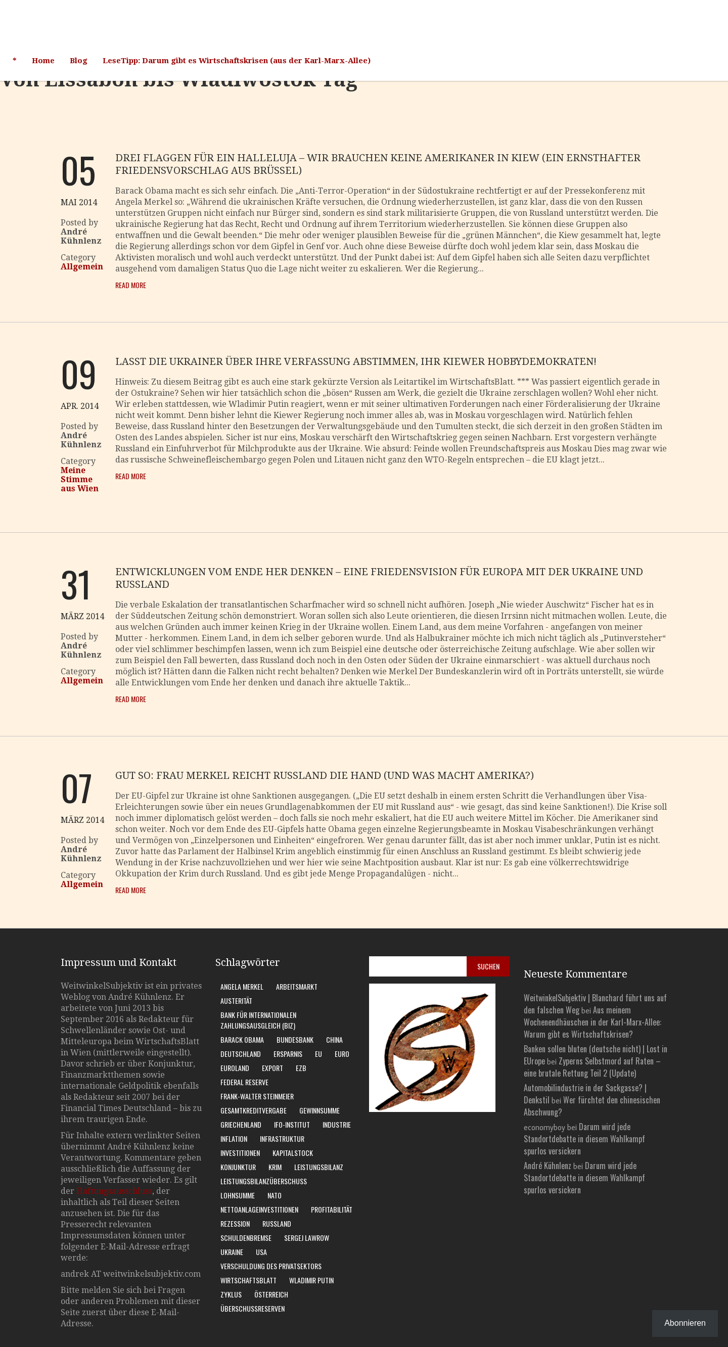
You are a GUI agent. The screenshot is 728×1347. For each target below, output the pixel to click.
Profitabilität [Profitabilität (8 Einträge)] (331, 1209)
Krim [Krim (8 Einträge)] (275, 1167)
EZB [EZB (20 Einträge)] (301, 1067)
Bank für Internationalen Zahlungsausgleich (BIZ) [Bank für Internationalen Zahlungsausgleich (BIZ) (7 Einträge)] (258, 1020)
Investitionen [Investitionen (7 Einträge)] (240, 1152)
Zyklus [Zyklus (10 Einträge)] (231, 1294)
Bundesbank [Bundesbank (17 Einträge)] (295, 1039)
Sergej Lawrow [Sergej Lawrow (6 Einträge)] (306, 1237)
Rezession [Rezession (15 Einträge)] (235, 1223)
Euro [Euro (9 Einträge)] (342, 1053)
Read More (130, 285)
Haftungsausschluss (114, 1191)
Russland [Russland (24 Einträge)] (276, 1223)
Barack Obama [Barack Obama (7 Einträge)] (242, 1039)
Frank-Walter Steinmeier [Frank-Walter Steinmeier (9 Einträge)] (257, 1096)
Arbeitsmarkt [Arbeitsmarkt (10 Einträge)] (296, 986)
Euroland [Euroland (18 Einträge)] (234, 1067)
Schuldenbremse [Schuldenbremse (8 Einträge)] (245, 1237)
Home (43, 60)
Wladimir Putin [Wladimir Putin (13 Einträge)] (311, 1280)
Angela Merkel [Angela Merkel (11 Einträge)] (241, 986)
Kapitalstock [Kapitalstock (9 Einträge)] (292, 1152)
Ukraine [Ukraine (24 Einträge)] (231, 1251)
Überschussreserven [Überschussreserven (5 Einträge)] (252, 1308)
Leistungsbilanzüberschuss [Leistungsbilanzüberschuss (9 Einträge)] (263, 1181)
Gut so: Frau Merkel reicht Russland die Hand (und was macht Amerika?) (324, 775)
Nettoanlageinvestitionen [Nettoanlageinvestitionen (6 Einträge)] (259, 1209)
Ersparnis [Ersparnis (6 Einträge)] (288, 1053)
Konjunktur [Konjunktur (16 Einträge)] (238, 1167)
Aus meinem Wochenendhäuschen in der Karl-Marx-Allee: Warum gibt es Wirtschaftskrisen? (592, 1022)
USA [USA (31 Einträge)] (261, 1251)
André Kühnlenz (547, 1165)
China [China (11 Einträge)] (334, 1039)
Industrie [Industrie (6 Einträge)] (337, 1124)
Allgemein (82, 266)
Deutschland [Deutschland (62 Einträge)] (240, 1053)
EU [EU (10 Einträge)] (318, 1053)
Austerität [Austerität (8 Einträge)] (236, 1000)
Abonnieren (685, 1323)
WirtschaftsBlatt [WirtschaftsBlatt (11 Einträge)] (248, 1280)
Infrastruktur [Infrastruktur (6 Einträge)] (282, 1138)
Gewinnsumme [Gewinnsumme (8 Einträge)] (319, 1110)
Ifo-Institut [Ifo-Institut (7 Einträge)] (292, 1124)
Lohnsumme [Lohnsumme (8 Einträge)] (237, 1195)
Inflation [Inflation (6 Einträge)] (233, 1138)
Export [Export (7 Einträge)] (272, 1067)
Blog (78, 60)
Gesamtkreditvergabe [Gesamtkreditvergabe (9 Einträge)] (253, 1110)
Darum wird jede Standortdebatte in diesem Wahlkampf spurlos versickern (584, 1139)
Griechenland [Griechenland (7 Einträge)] (240, 1124)
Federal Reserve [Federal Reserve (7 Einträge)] (244, 1082)
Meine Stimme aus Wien (80, 479)
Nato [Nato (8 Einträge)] (274, 1195)
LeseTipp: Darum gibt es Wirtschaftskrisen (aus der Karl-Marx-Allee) (237, 60)
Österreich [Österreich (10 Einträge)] (271, 1294)
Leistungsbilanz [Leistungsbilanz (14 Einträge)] (318, 1167)
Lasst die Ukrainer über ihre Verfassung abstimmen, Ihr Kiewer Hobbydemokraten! (356, 361)
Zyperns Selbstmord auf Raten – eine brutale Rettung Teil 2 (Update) (592, 1067)
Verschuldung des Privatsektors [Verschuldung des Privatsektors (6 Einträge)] (271, 1266)
